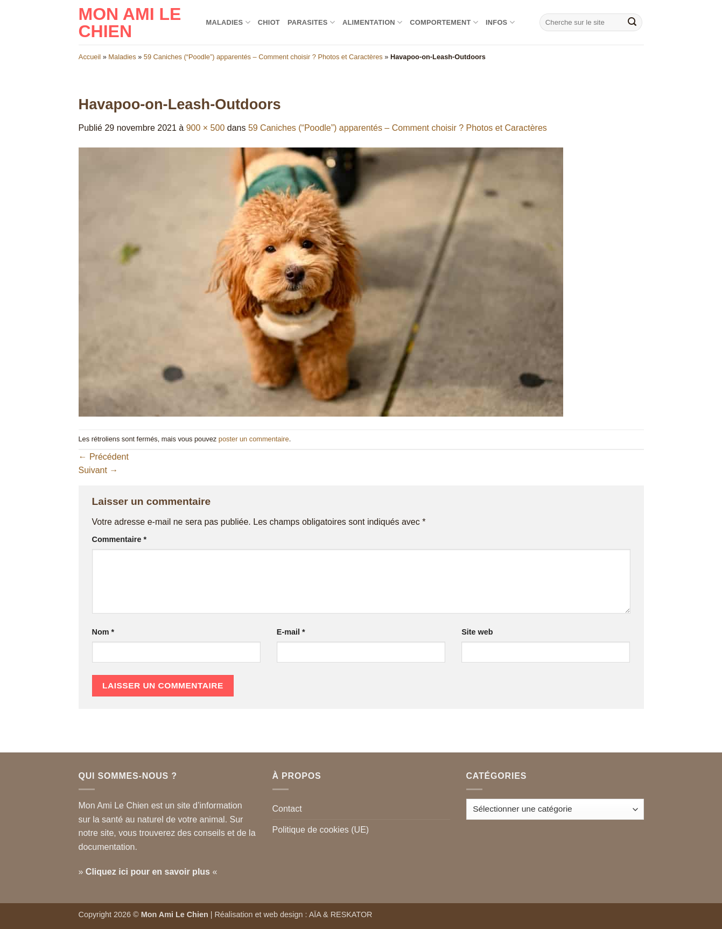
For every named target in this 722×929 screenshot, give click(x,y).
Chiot (269, 22)
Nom (103, 632)
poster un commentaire (254, 439)
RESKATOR (352, 914)
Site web (477, 632)
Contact (287, 808)
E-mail (291, 632)
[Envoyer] (632, 22)
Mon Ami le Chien (130, 22)
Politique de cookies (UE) (320, 829)
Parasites (311, 22)
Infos (500, 22)
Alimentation (372, 22)
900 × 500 (205, 127)
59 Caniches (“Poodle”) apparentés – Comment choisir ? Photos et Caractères (263, 57)
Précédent (104, 456)
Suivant (98, 470)
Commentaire (119, 539)
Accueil (90, 57)
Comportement (444, 22)
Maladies (228, 22)
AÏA (315, 914)
